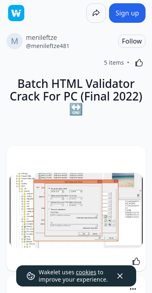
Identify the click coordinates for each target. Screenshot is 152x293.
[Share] (96, 13)
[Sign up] (127, 13)
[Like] (139, 62)
